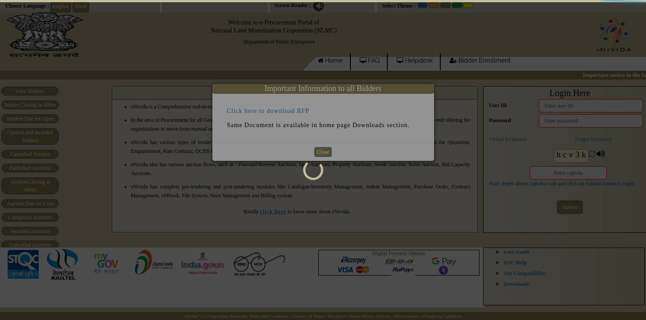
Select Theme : (398, 6)
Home (330, 60)
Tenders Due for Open (30, 119)
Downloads (516, 284)
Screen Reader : (293, 5)
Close (323, 152)
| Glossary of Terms (307, 316)
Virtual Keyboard (507, 139)
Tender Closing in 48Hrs (30, 105)
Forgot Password (593, 139)
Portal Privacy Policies (370, 316)
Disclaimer (337, 316)
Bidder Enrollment (480, 60)
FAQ (370, 60)
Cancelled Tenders (30, 154)
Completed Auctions (30, 217)
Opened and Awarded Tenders (30, 136)
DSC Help (515, 263)
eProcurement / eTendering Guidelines (428, 316)
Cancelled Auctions (30, 245)
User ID (498, 105)
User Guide (516, 252)
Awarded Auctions (30, 231)
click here (273, 211)
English (61, 6)
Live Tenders (30, 91)
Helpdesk (415, 60)
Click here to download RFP (268, 110)
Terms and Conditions (268, 316)
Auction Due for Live (30, 203)
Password (500, 120)
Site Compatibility (524, 273)
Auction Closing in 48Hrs (30, 186)
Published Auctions (30, 168)
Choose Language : (27, 6)
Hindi (81, 6)
